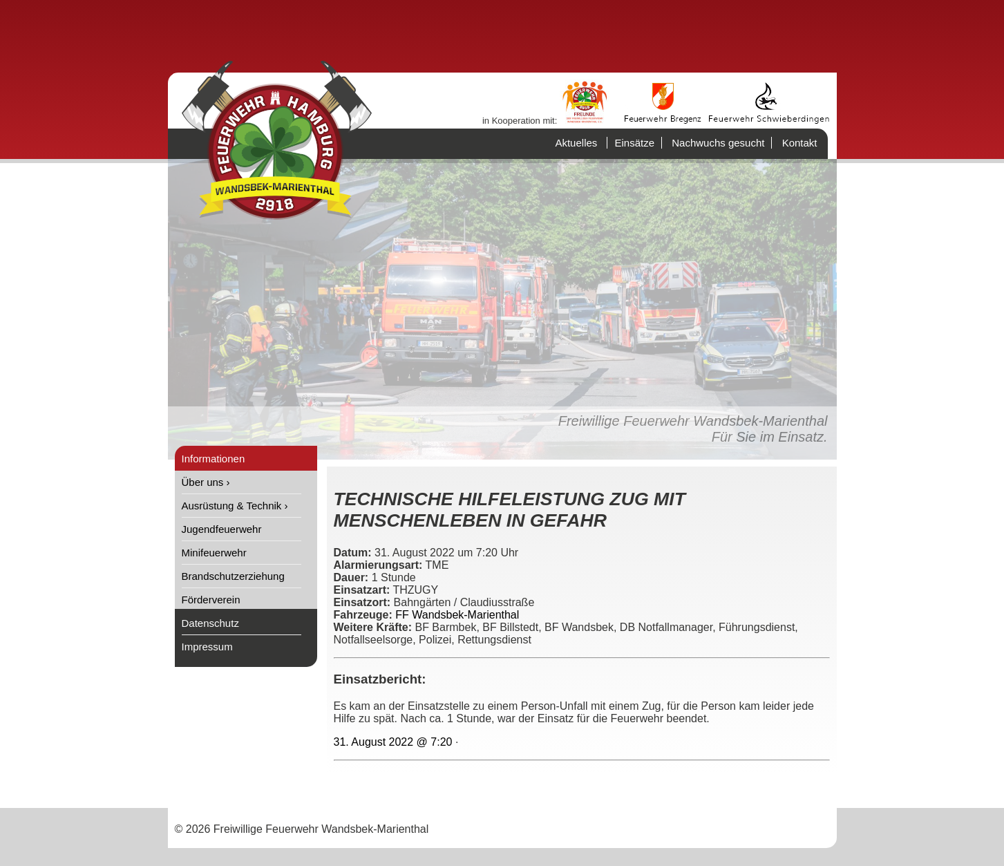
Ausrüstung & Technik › (235, 505)
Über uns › (206, 482)
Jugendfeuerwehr (222, 529)
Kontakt (799, 143)
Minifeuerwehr (214, 552)
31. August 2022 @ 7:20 (393, 742)
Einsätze (634, 143)
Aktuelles (576, 143)
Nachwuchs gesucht (718, 143)
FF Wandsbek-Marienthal (457, 615)
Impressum (207, 646)
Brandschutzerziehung (233, 576)
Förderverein (211, 599)
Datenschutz (210, 623)
